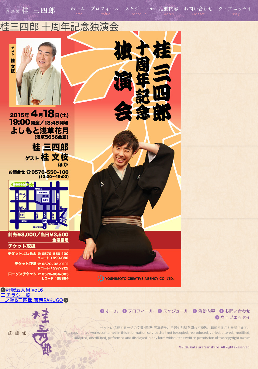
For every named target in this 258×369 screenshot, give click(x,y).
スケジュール (175, 311)
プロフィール (140, 311)
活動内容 (206, 311)
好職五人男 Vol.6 (24, 289)
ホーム (111, 311)
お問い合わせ (237, 311)
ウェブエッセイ (235, 317)
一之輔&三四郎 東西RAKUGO (31, 300)
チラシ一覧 (15, 294)
